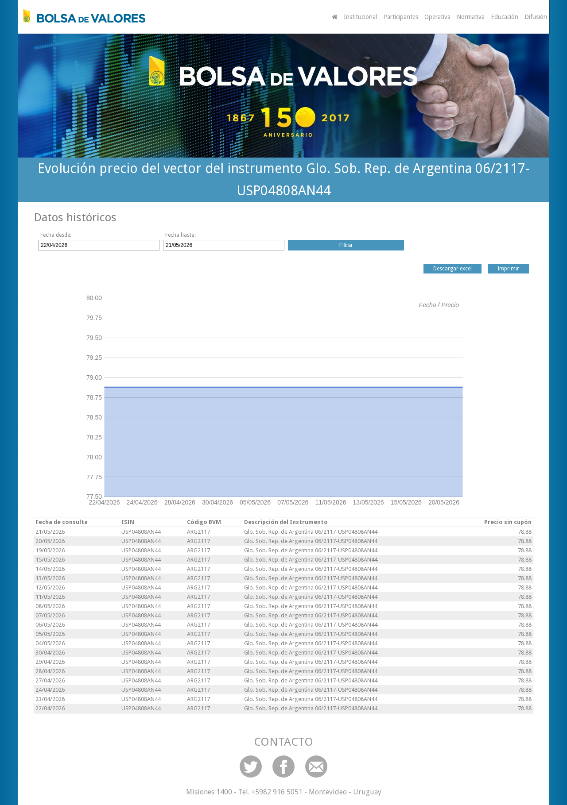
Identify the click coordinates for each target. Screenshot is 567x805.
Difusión (535, 16)
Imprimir (508, 269)
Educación (504, 16)
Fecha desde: (55, 235)
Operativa (437, 16)
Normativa (471, 16)
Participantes (400, 16)
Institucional (360, 16)
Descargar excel (452, 269)
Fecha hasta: (180, 235)
